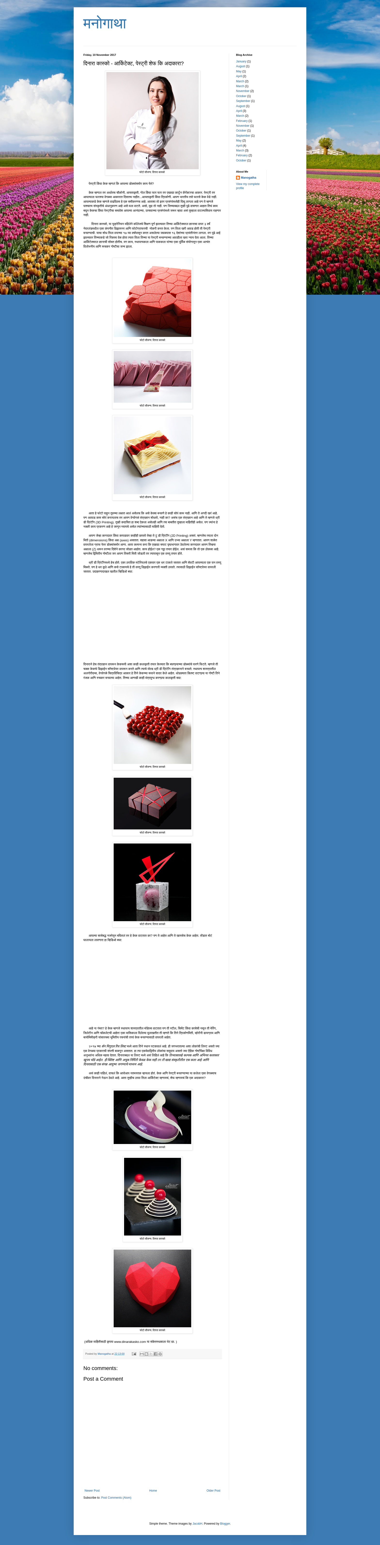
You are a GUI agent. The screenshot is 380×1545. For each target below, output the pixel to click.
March (240, 81)
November (242, 91)
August (240, 66)
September (243, 101)
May (239, 71)
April (239, 76)
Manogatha (248, 177)
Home (153, 1490)
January (241, 61)
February (242, 121)
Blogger (225, 1523)
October (241, 96)
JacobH (197, 1523)
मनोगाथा (104, 23)
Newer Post (92, 1490)
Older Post (213, 1490)
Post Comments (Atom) (116, 1497)
